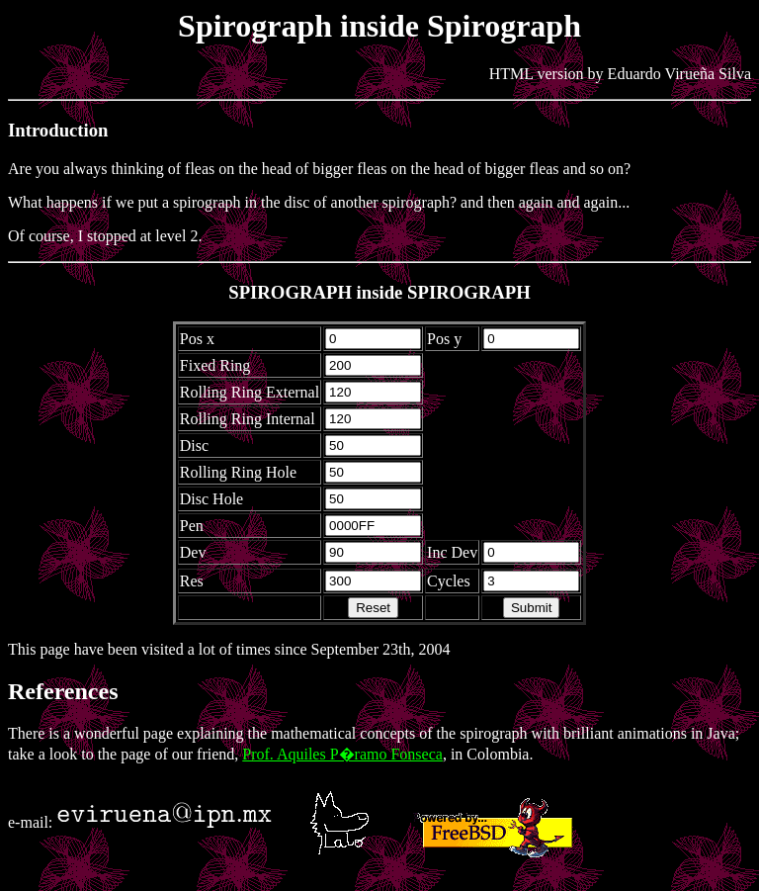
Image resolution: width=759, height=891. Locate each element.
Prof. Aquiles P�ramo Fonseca (342, 754)
